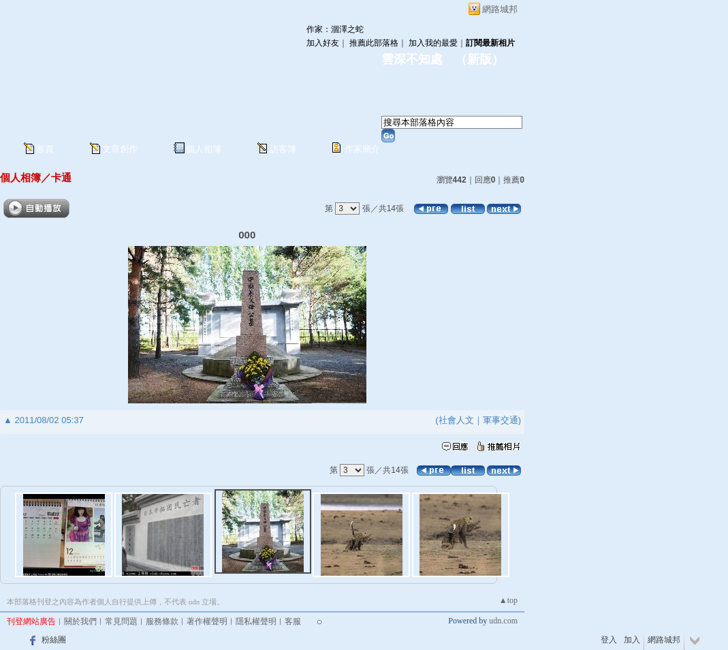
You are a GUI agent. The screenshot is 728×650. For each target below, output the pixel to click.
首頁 (45, 149)
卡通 (61, 177)
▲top (508, 600)
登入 (609, 640)
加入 (632, 640)
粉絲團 (54, 640)
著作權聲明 (207, 621)
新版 (479, 59)
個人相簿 (203, 149)
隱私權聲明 (256, 621)
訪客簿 (283, 149)
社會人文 (456, 420)
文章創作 (120, 149)
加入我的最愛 (433, 43)
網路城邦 (500, 9)
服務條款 (162, 621)
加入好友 (322, 43)
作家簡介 (362, 149)
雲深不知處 (412, 59)
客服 (293, 621)
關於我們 (80, 621)
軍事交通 (500, 420)
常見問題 (121, 621)
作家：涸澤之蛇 (335, 29)
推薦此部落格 (373, 43)
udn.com (503, 620)
